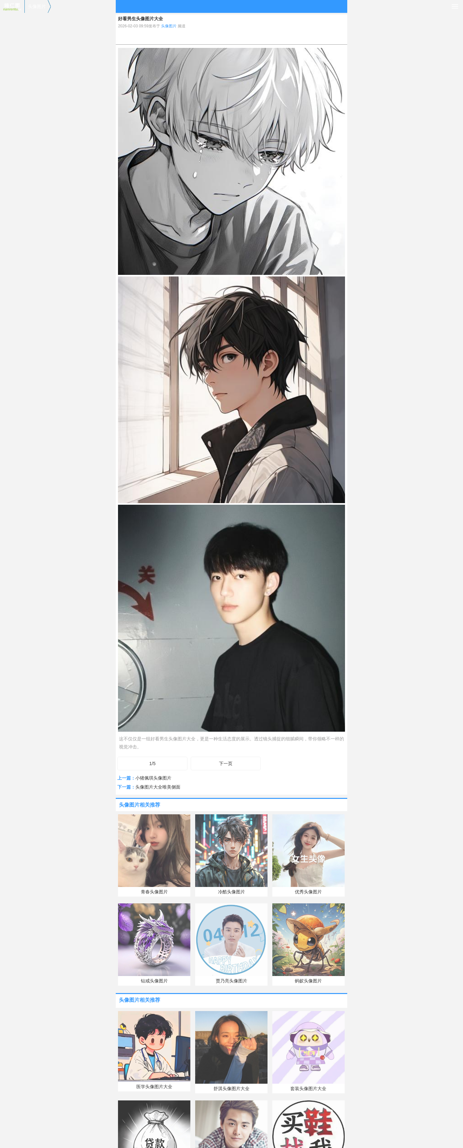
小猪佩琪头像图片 (153, 778)
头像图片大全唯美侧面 (157, 787)
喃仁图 (12, 6)
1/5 (152, 763)
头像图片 (37, 6)
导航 (455, 6)
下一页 (225, 763)
